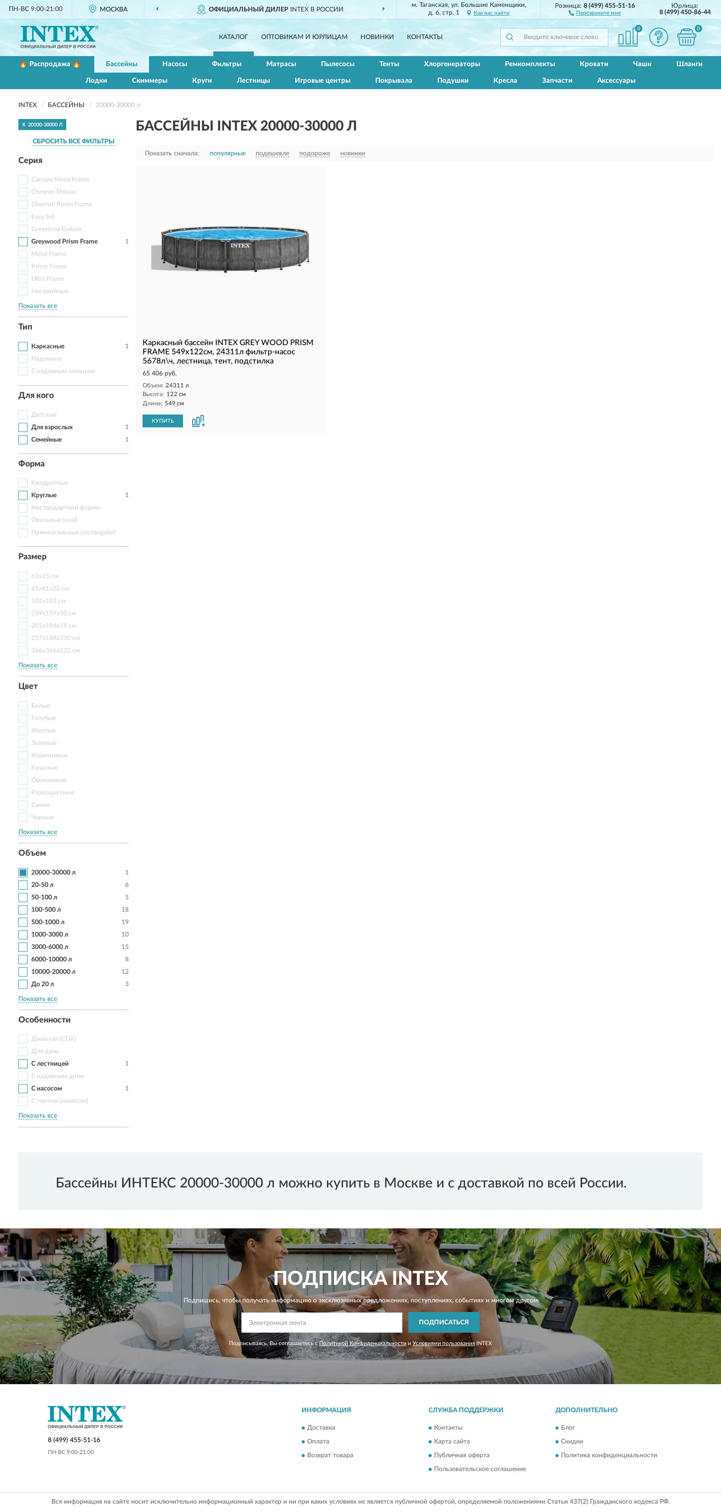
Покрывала (393, 80)
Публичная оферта (462, 1456)
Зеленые (44, 743)
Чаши (642, 64)
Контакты (425, 37)
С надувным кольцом (63, 371)
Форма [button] (31, 464)
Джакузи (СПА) (53, 1039)
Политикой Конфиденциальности (362, 1343)
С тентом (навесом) (59, 1101)
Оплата (318, 1442)
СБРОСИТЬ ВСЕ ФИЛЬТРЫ (73, 141)
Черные (42, 817)
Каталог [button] (233, 37)
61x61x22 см (50, 588)
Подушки (453, 80)
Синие (40, 805)
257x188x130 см (55, 638)
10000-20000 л (53, 972)
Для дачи (45, 1051)
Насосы (174, 64)
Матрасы (281, 64)
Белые (40, 706)
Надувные (46, 359)
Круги (202, 80)
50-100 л (44, 897)
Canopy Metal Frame (60, 179)
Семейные (46, 440)
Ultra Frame (47, 279)
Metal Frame (48, 254)
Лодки (96, 80)
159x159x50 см (53, 613)
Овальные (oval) (54, 520)
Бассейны (121, 64)
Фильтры (226, 64)
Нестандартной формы (66, 508)
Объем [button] (32, 853)
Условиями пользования (443, 1343)
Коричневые (49, 755)
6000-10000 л (51, 959)
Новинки (377, 37)
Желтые (43, 730)
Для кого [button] (36, 396)
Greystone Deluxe (56, 229)
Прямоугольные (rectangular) (73, 532)
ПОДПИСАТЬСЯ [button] (444, 1322)
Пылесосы (338, 64)
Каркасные (47, 346)
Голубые (43, 718)
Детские (44, 415)
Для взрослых (52, 427)
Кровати (594, 64)
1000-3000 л (49, 935)
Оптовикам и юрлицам (304, 37)
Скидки (572, 1442)
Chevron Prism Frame (61, 204)
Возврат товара (330, 1456)
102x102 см (48, 601)
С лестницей (50, 1064)
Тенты (389, 64)
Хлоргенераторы (452, 64)
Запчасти (557, 80)
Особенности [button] (44, 1020)
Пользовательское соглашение (480, 1469)
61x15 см (44, 576)
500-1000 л (47, 922)
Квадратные (49, 483)
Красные (44, 768)
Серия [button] (30, 161)
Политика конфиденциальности (609, 1456)
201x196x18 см (53, 626)
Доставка (321, 1428)
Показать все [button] (37, 306)
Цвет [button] (28, 686)
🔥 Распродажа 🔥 (50, 64)
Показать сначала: (172, 153)
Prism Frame (49, 266)
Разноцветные (52, 793)
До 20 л (42, 984)
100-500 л (46, 910)
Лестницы (253, 80)
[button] (595, 12)
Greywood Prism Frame (64, 242)
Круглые (44, 495)
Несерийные (50, 291)
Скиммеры (149, 80)
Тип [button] (25, 327)
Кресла (505, 80)
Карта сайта (452, 1442)
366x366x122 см (55, 651)
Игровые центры (322, 80)
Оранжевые (48, 780)
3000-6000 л (49, 947)
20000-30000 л (53, 872)
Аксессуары (616, 80)
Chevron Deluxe (53, 192)
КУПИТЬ (163, 421)
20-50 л (42, 885)
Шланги (689, 64)
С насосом (46, 1088)
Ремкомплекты (530, 64)
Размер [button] (32, 557)
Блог (568, 1428)
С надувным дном (58, 1076)
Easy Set (43, 217)
